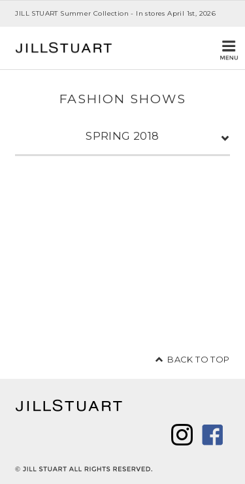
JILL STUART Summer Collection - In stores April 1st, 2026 (115, 13)
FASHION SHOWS (122, 98)
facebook (212, 434)
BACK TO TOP (198, 359)
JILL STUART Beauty (64, 48)
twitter (182, 434)
